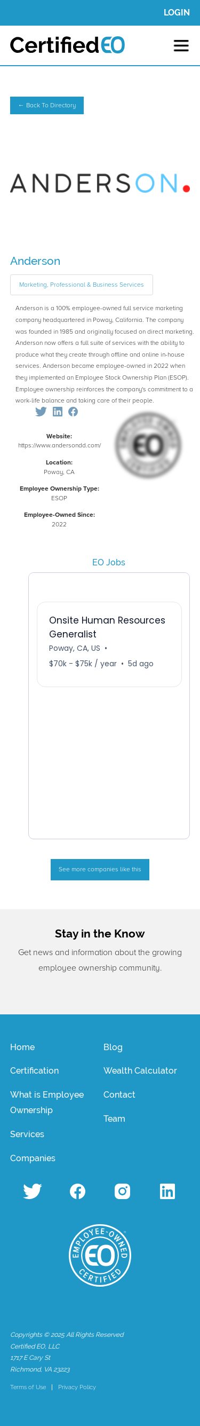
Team (114, 1119)
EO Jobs (108, 562)
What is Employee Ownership (47, 1102)
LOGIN (177, 12)
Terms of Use (28, 1387)
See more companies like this (100, 869)
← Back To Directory (47, 105)
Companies (32, 1158)
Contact (119, 1095)
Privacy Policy (77, 1387)
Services (27, 1134)
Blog (113, 1047)
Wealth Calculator (140, 1071)
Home (22, 1047)
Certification (34, 1071)
